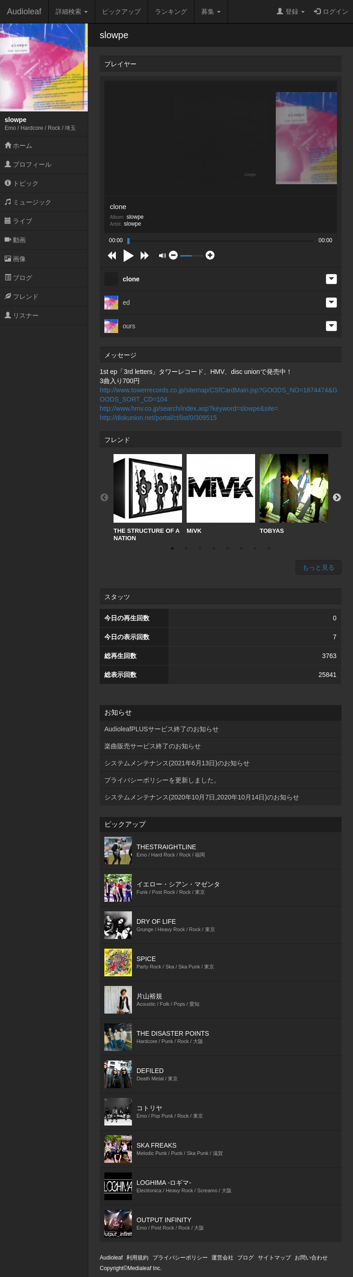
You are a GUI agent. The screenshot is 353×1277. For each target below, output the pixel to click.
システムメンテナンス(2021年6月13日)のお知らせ (177, 763)
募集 (211, 11)
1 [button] (172, 548)
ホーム (18, 145)
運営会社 (222, 1257)
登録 (291, 11)
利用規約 (137, 1257)
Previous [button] (104, 497)
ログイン (331, 11)
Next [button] (337, 497)
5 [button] (227, 548)
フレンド (22, 296)
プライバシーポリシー (180, 1257)
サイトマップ (274, 1257)
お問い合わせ (311, 1257)
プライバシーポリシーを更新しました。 (162, 780)
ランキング (171, 11)
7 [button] (255, 548)
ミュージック (28, 202)
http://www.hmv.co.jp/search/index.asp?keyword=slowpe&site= (189, 408)
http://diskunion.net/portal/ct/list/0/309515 (158, 417)
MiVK (221, 494)
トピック (22, 183)
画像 (15, 258)
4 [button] (213, 548)
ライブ (18, 221)
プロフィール (28, 164)
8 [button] (268, 548)
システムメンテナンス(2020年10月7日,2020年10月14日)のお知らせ (201, 797)
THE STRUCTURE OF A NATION (148, 498)
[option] (148, 498)
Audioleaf (24, 11)
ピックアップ (121, 11)
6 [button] (241, 548)
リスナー (22, 315)
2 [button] (186, 548)
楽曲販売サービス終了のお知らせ (152, 746)
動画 (15, 240)
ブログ (18, 277)
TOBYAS (294, 494)
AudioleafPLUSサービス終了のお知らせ (161, 729)
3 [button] (200, 548)
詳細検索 (72, 11)
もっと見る (318, 567)
